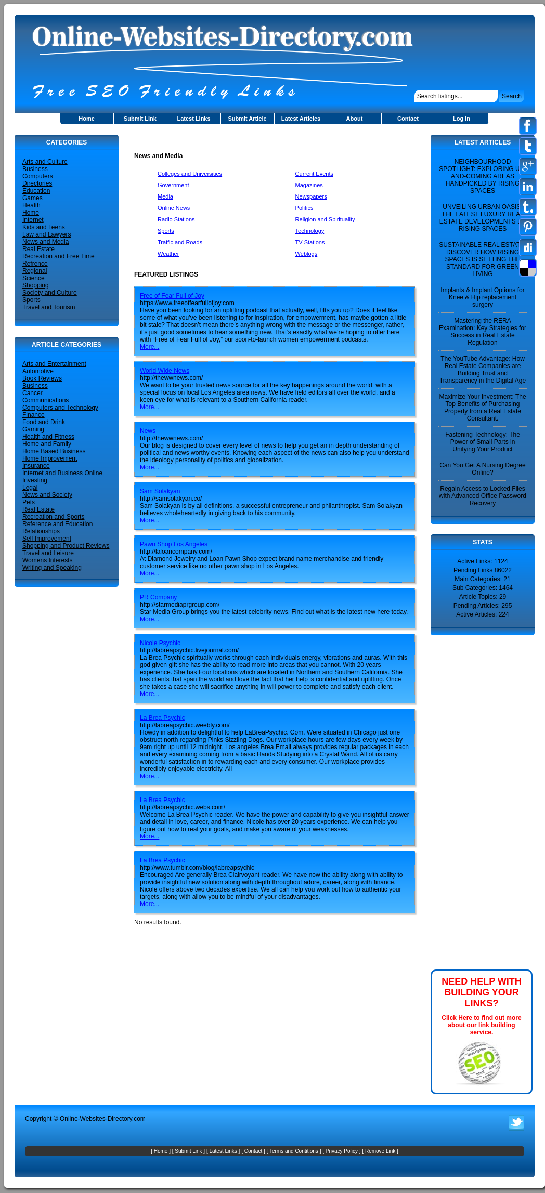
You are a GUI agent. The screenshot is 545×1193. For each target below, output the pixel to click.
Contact (408, 118)
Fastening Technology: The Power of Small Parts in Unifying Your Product (482, 442)
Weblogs (306, 254)
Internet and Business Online (62, 473)
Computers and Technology (60, 407)
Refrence (35, 263)
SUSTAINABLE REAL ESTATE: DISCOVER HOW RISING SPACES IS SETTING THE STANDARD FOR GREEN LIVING (482, 259)
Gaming (33, 429)
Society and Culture (49, 292)
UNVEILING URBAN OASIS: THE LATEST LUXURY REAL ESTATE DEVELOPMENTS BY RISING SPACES (482, 217)
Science (33, 278)
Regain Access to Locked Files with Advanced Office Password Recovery (482, 496)
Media (165, 196)
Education (36, 190)
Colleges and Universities (190, 174)
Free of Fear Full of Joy (172, 295)
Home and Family (46, 444)
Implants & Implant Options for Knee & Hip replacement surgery (482, 297)
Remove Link (380, 1151)
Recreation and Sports (53, 516)
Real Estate (38, 249)
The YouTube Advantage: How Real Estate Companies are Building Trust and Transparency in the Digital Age (482, 369)
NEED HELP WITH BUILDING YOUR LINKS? (482, 992)
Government (173, 185)
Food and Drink (43, 422)
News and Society (47, 495)
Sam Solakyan (160, 491)
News (147, 431)
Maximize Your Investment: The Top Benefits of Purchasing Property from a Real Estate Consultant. (482, 407)
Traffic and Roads (180, 242)
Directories (37, 183)
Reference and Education (57, 524)
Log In (461, 118)
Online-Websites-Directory (96, 1118)
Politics (304, 208)
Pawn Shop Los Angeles (173, 544)
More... (149, 346)
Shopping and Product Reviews (65, 545)
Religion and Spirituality (325, 219)
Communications (45, 400)
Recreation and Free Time (58, 256)
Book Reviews (42, 378)
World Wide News (164, 370)
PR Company (158, 597)
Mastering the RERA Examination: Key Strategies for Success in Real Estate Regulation (482, 331)
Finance (33, 414)
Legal (29, 487)
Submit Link (140, 118)
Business (35, 169)
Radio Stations (176, 219)
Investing (34, 480)
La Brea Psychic (162, 718)
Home (87, 118)
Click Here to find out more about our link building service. (481, 1025)
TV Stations (310, 242)
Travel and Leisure (48, 553)
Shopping (35, 285)
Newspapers (311, 196)
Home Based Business (53, 451)
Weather (168, 254)
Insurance (36, 465)
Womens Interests (47, 560)
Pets (28, 502)
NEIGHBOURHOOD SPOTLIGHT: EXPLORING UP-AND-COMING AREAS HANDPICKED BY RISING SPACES (482, 176)
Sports (31, 300)
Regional (34, 270)
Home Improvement (49, 458)
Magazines (309, 185)
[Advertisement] (256, 138)
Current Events (314, 174)
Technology (310, 231)
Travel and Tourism (48, 307)
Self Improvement (46, 538)
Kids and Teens (43, 227)
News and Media (45, 241)
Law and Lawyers (46, 234)
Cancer (32, 393)
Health (31, 205)
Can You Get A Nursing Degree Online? (482, 469)
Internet (33, 220)
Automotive (38, 371)
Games (32, 198)
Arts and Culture (45, 161)
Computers (37, 176)
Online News (174, 208)
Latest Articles (300, 118)
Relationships (41, 531)
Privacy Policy (342, 1151)
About (354, 118)
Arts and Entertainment (54, 364)
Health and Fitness (48, 436)
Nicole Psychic (160, 643)
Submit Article (247, 118)
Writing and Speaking (52, 567)
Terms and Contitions (293, 1151)
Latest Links (193, 118)
